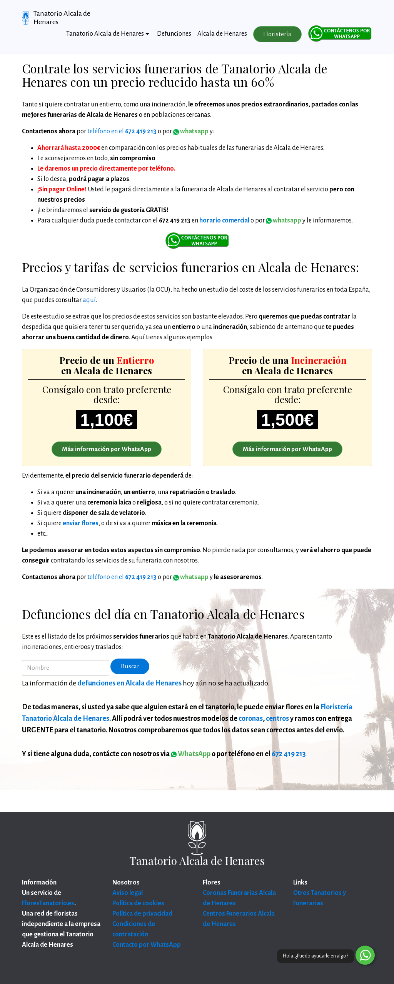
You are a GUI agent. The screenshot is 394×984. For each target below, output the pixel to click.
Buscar (130, 666)
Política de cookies (138, 903)
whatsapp (283, 220)
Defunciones (174, 33)
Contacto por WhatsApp (146, 944)
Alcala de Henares (222, 33)
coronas (251, 718)
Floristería (277, 34)
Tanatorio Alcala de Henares (61, 18)
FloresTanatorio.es (48, 903)
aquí (89, 300)
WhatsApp (190, 754)
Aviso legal (127, 892)
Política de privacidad (142, 913)
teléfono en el (122, 131)
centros (277, 718)
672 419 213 (289, 754)
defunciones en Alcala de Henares (129, 683)
